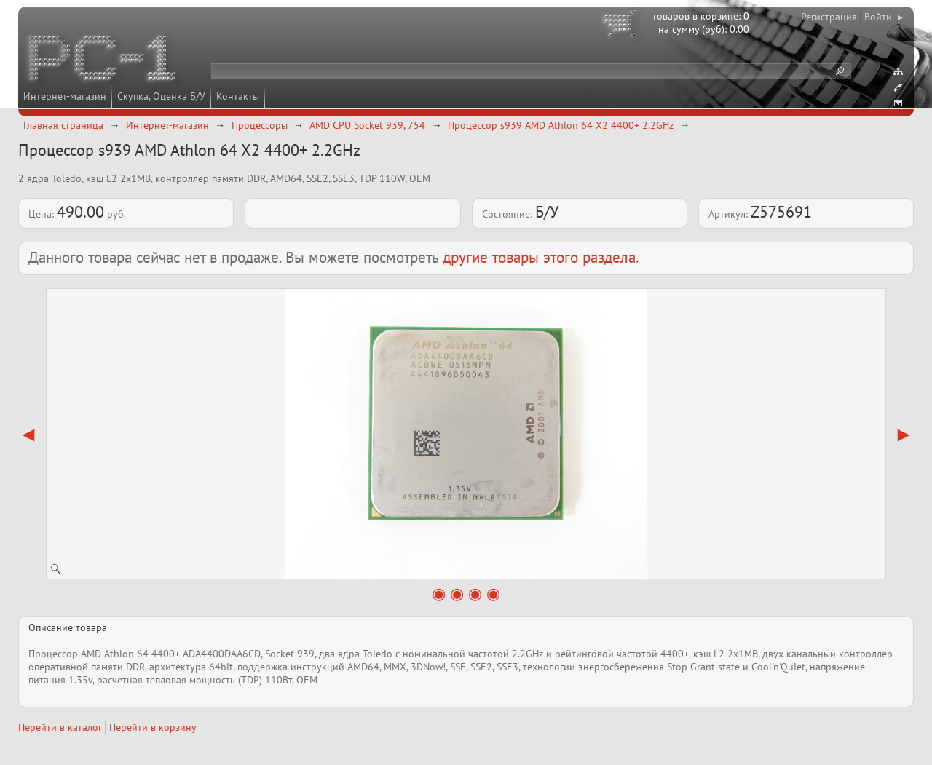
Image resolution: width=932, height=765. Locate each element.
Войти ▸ (883, 16)
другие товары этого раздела (539, 257)
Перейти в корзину (153, 727)
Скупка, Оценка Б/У (161, 96)
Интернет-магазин (64, 96)
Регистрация (829, 16)
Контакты (237, 96)
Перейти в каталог (60, 727)
